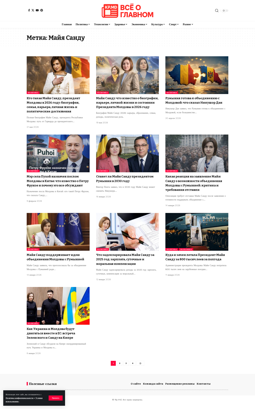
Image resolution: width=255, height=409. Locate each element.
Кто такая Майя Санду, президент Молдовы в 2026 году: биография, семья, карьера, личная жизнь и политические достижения (57, 105)
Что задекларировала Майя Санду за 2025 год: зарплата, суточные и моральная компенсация (127, 263)
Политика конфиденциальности (21, 398)
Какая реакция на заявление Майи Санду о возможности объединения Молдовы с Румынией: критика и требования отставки (196, 185)
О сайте (136, 389)
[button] (55, 398)
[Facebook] (29, 10)
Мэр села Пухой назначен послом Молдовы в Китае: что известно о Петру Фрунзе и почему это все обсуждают (56, 183)
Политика (33, 93)
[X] (33, 10)
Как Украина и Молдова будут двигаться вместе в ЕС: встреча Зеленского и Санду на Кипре (54, 337)
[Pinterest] (42, 10)
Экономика (186, 254)
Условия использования (17, 401)
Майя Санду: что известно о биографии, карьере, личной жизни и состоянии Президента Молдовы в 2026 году (124, 105)
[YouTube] (37, 10)
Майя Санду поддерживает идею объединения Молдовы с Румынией (56, 263)
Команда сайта (153, 389)
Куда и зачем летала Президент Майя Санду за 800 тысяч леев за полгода (194, 263)
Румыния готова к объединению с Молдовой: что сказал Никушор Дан (195, 102)
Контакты (204, 389)
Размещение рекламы (180, 389)
